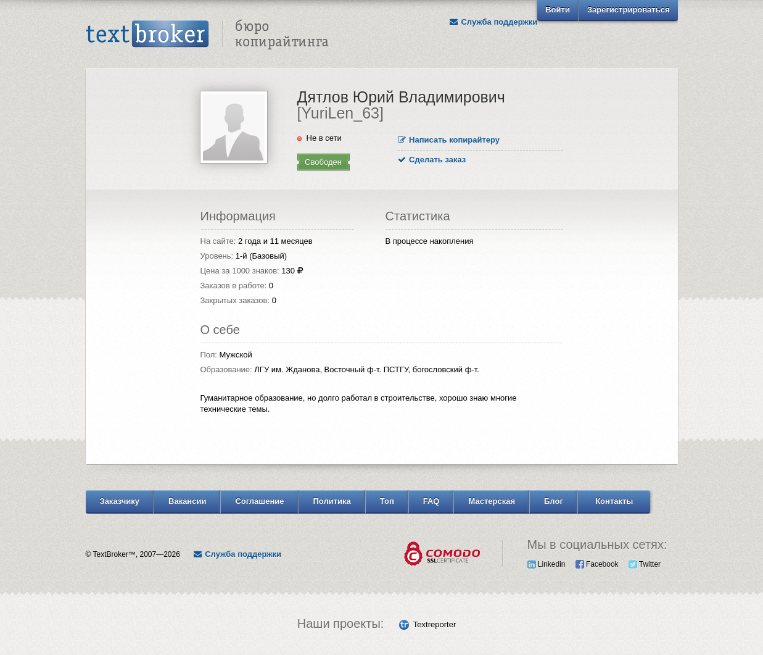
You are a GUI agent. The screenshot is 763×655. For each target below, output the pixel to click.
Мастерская (491, 501)
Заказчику (120, 501)
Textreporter (434, 624)
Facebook (597, 564)
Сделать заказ (432, 159)
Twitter (645, 564)
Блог (553, 501)
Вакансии (187, 501)
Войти (557, 9)
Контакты (614, 501)
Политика (332, 501)
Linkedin (546, 564)
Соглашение (259, 501)
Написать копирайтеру (449, 139)
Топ (387, 501)
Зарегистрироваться (628, 9)
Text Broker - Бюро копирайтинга (207, 34)
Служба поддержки (492, 22)
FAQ (431, 501)
